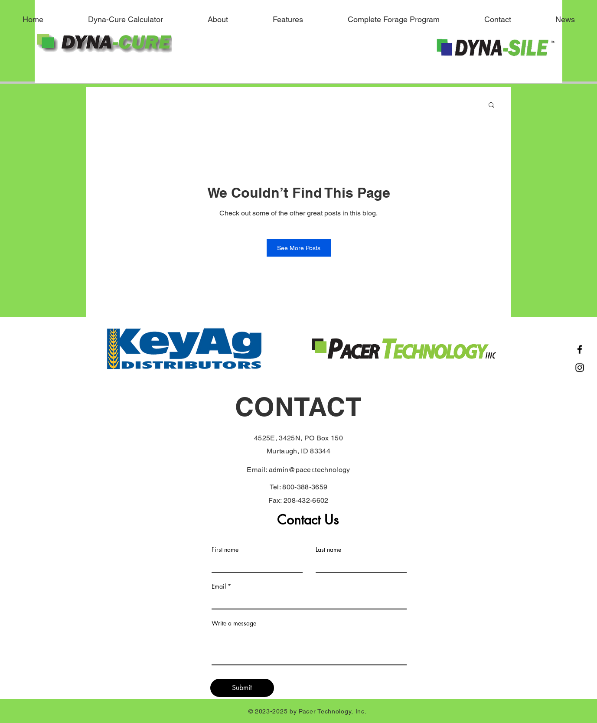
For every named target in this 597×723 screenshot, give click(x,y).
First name (225, 550)
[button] (491, 105)
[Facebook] (579, 349)
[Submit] (242, 688)
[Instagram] (579, 367)
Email (219, 586)
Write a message (234, 623)
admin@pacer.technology (309, 470)
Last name (328, 550)
